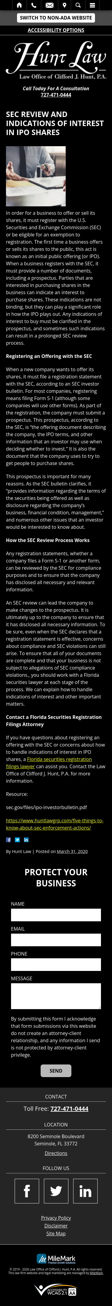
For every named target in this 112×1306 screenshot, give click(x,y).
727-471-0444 (56, 94)
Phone (19, 954)
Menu (92, 5)
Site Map (56, 1233)
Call (34, 5)
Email (49, 5)
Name (17, 904)
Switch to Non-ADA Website (56, 17)
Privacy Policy (56, 1218)
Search (78, 5)
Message (21, 978)
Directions (56, 1153)
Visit (64, 5)
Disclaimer (55, 1225)
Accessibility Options (56, 30)
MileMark (96, 1273)
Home (20, 5)
